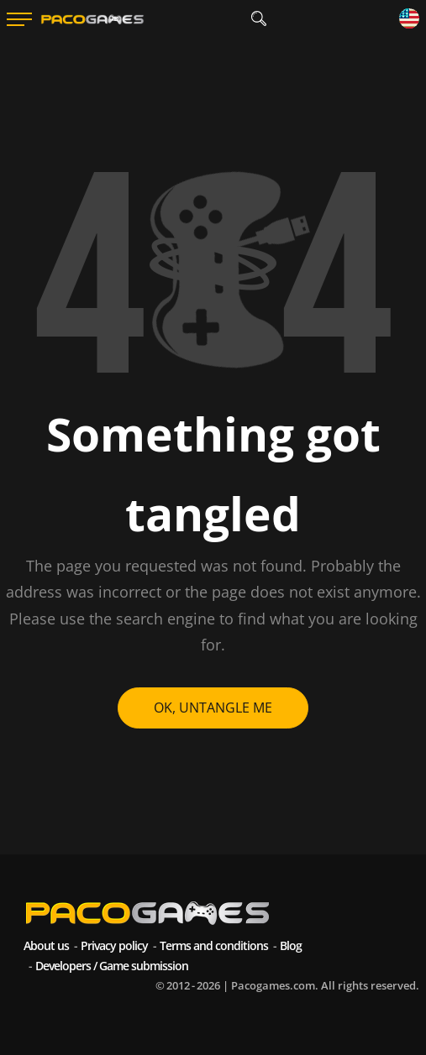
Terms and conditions (214, 945)
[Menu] (19, 19)
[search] (259, 19)
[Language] (409, 19)
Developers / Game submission (111, 966)
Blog (291, 945)
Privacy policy (114, 945)
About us (46, 945)
